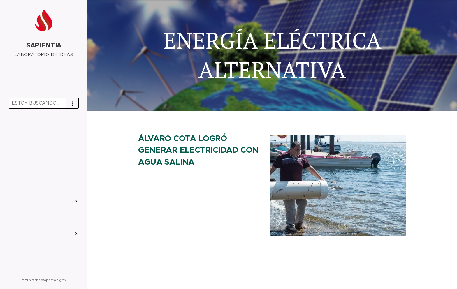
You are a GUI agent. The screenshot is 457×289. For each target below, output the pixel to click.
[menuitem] (44, 130)
